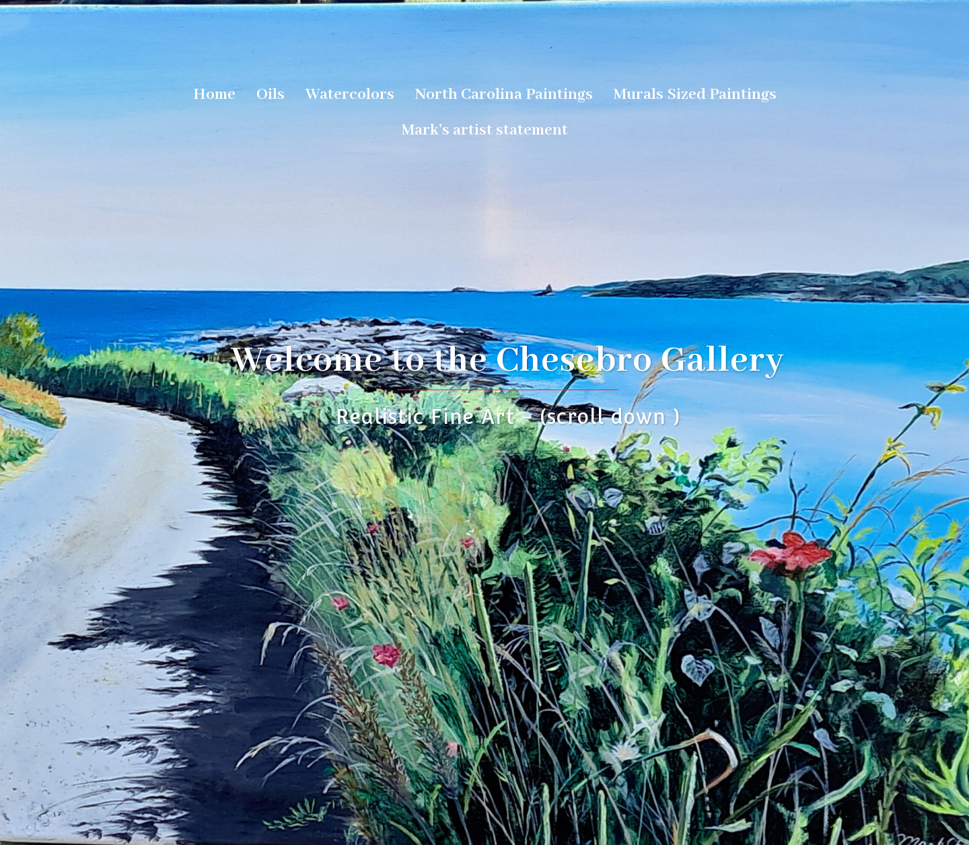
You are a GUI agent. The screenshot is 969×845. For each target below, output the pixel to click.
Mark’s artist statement (485, 130)
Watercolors (350, 94)
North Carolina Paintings (504, 94)
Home (214, 94)
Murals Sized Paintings (695, 94)
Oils (270, 94)
